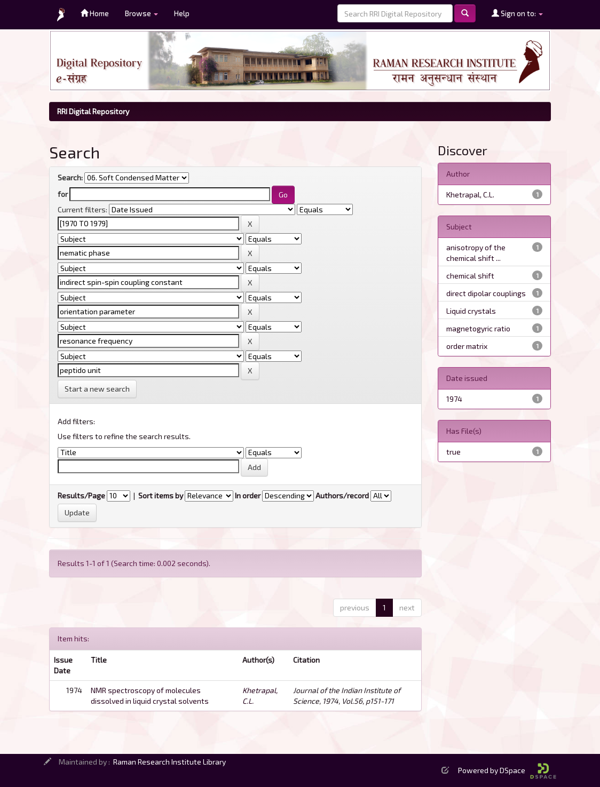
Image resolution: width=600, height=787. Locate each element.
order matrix (466, 346)
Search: (70, 177)
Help (182, 13)
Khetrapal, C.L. (470, 194)
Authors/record (342, 495)
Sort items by (160, 495)
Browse (141, 13)
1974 (454, 398)
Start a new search (97, 388)
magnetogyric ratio (478, 328)
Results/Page (81, 495)
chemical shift (470, 275)
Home (95, 13)
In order (247, 495)
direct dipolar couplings (486, 293)
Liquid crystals (471, 310)
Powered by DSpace (507, 770)
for (63, 193)
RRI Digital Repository (93, 111)
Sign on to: (517, 13)
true (453, 451)
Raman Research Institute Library (169, 761)
